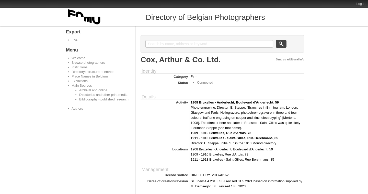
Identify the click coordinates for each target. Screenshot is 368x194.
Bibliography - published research (104, 99)
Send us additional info (290, 59)
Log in (360, 4)
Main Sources (82, 85)
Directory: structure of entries (93, 72)
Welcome (78, 58)
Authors (77, 108)
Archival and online (93, 90)
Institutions (79, 67)
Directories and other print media (103, 95)
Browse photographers (88, 62)
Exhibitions (80, 81)
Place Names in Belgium (90, 76)
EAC (75, 40)
